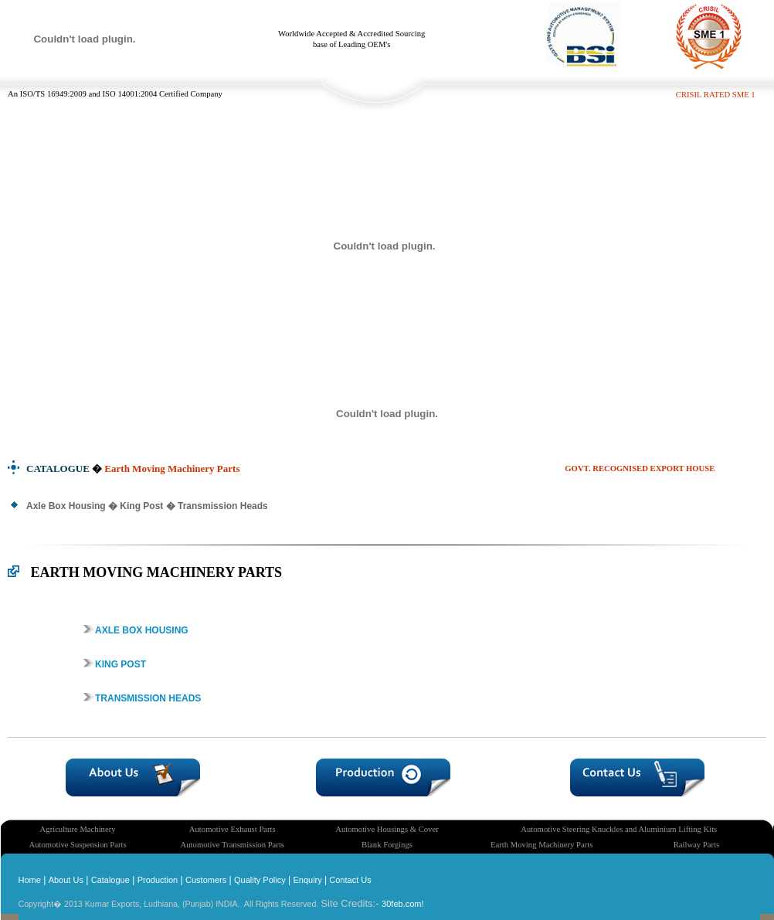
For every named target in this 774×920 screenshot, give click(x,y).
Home (30, 879)
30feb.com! (402, 903)
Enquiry (307, 879)
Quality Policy (260, 879)
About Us (66, 879)
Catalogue (110, 879)
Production (157, 879)
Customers (205, 879)
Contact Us (349, 879)
